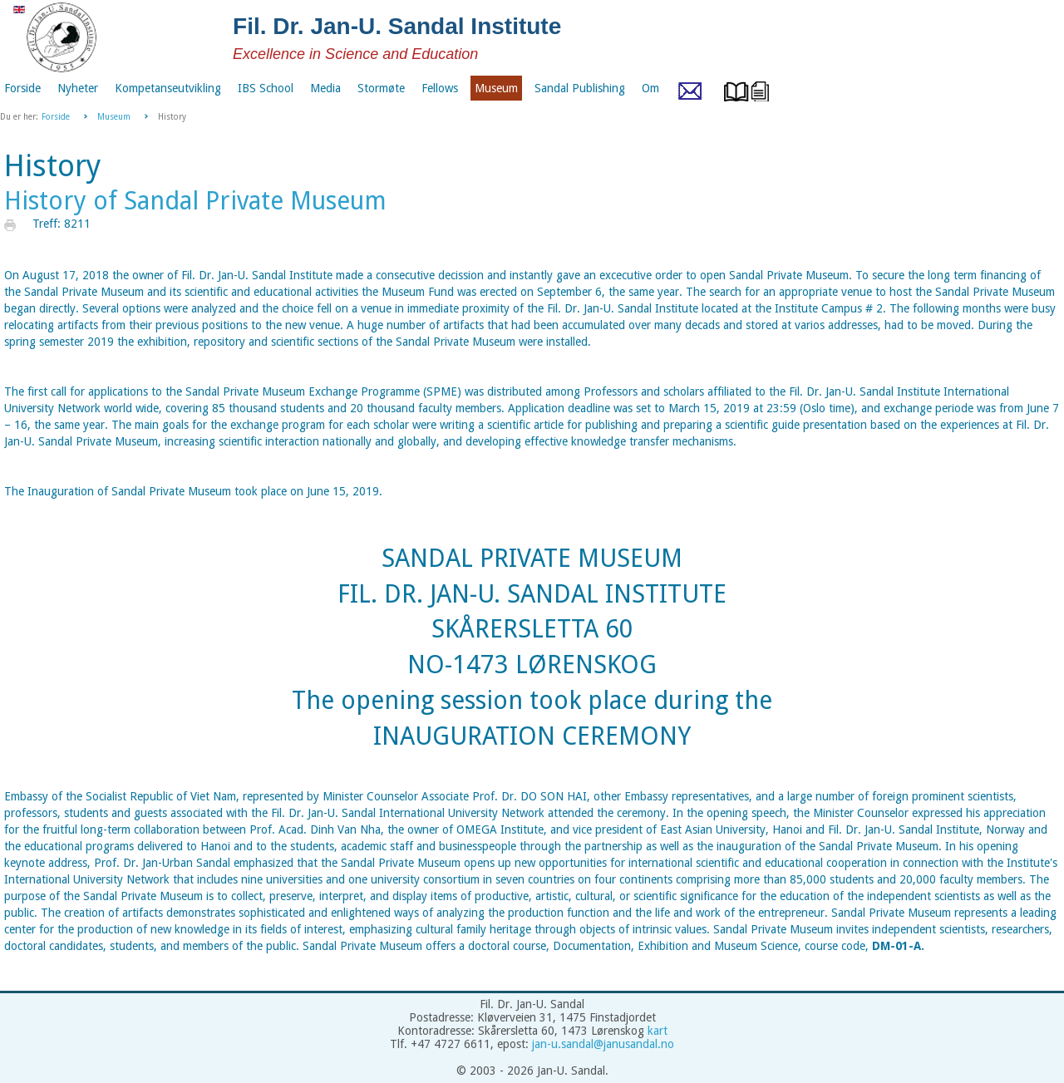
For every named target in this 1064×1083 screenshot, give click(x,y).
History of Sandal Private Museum (195, 200)
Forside (56, 116)
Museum (114, 116)
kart (657, 1030)
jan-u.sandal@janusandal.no (603, 1044)
